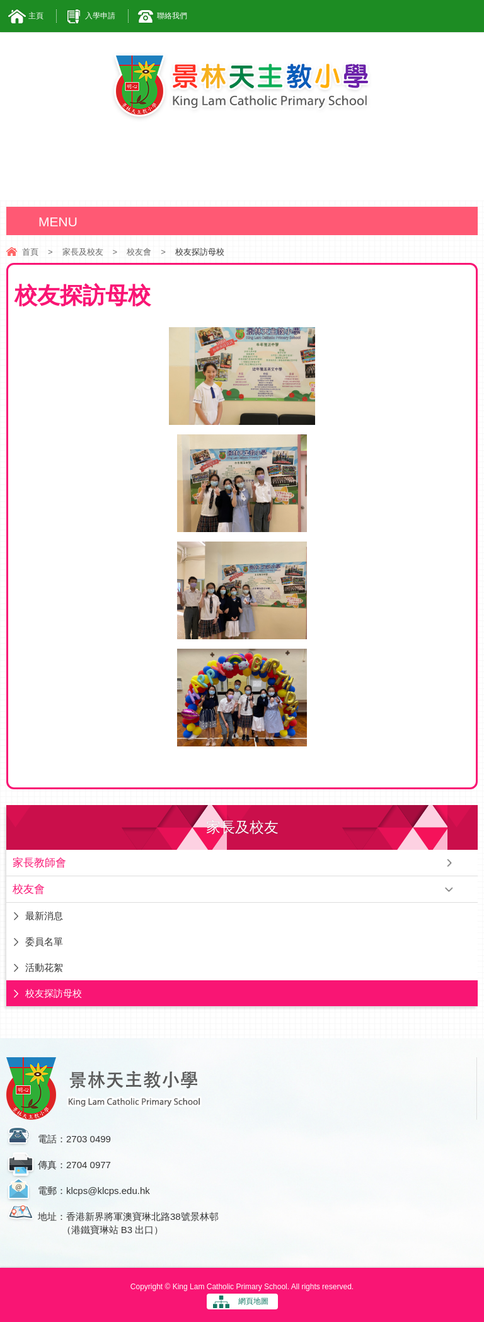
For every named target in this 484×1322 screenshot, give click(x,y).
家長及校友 (82, 252)
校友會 (139, 252)
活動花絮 (44, 967)
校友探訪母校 (53, 993)
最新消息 (44, 915)
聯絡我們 (172, 15)
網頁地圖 (253, 1301)
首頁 (30, 252)
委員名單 (44, 941)
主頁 (35, 15)
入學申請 (100, 15)
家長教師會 (39, 863)
